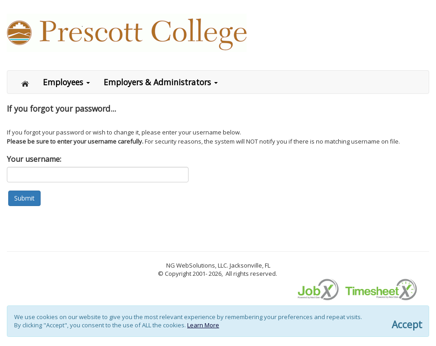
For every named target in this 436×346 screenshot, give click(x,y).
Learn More (203, 325)
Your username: (34, 159)
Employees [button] (66, 82)
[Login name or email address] (98, 174)
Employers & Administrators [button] (161, 82)
